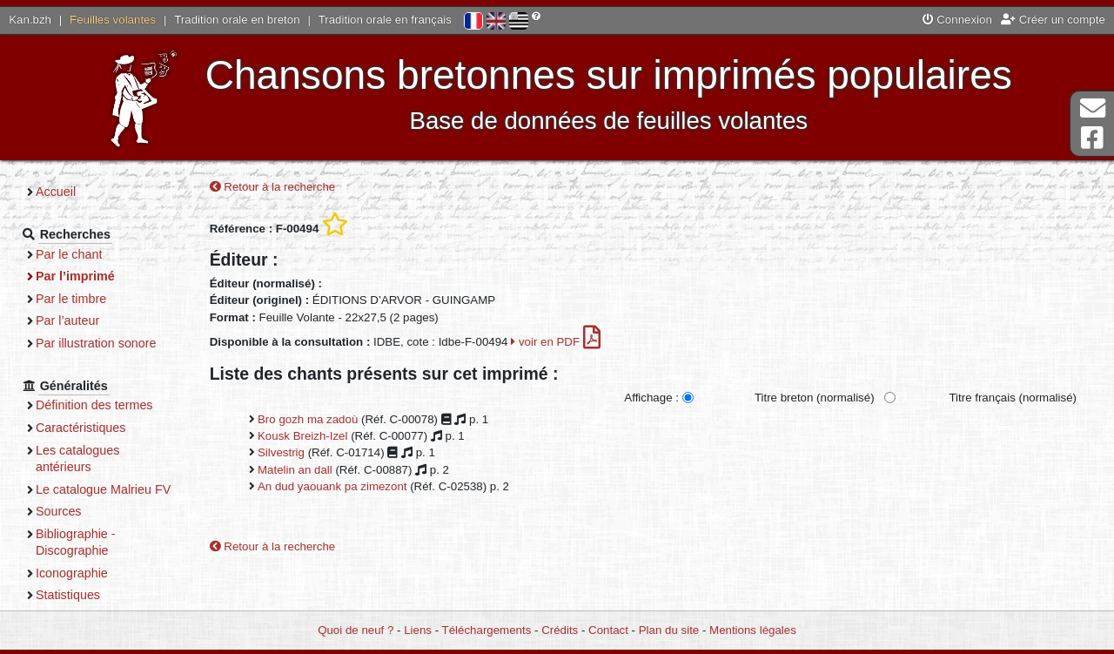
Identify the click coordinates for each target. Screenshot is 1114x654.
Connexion (957, 19)
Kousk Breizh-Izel (302, 435)
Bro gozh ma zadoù (308, 419)
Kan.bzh (30, 19)
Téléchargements (487, 630)
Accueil (56, 192)
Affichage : (651, 397)
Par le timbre (71, 299)
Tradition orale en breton (236, 19)
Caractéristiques (81, 428)
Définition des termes (94, 405)
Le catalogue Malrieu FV (103, 489)
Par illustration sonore (96, 343)
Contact (608, 630)
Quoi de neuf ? (355, 630)
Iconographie (72, 573)
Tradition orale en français (385, 19)
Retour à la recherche (273, 186)
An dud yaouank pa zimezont (332, 486)
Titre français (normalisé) (1013, 397)
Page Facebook (1092, 138)
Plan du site (669, 630)
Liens (418, 630)
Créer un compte (1053, 19)
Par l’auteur (67, 320)
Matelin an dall (295, 469)
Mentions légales (752, 630)
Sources (59, 511)
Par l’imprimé (75, 276)
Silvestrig (281, 452)
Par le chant (69, 254)
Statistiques (68, 595)
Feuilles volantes (113, 19)
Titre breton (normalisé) (815, 397)
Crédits (559, 630)
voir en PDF (556, 341)
